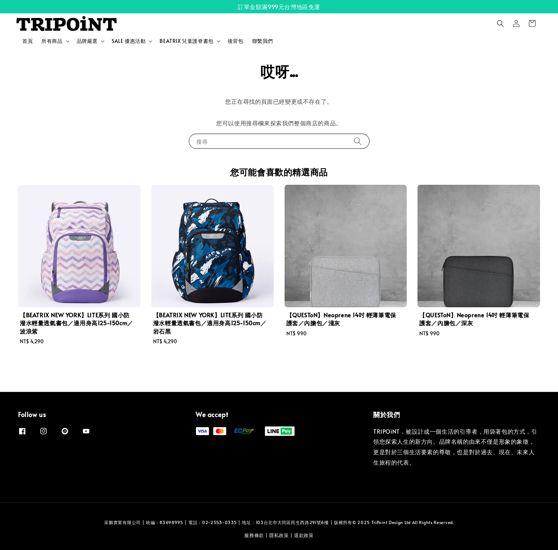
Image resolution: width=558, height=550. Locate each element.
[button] (500, 23)
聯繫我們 (262, 40)
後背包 (236, 40)
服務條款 (254, 535)
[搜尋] (357, 141)
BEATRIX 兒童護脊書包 (186, 41)
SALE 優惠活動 (129, 41)
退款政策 (304, 535)
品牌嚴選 (87, 41)
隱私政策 (279, 535)
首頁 (27, 40)
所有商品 (51, 41)
